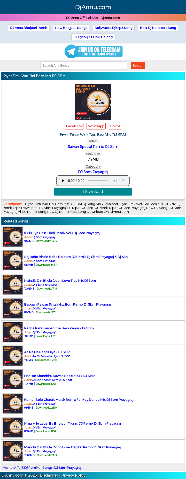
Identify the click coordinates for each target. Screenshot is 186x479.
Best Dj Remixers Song (158, 28)
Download (93, 191)
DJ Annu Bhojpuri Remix (28, 28)
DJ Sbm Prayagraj (93, 172)
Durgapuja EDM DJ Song (93, 37)
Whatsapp (95, 126)
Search (138, 65)
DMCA (115, 126)
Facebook (74, 126)
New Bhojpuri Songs (71, 28)
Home (8, 468)
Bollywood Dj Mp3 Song (113, 28)
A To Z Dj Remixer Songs (33, 468)
